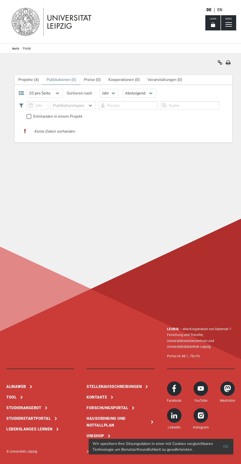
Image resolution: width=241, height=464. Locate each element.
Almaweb (16, 386)
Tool (11, 397)
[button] (220, 63)
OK (225, 446)
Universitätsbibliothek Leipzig (189, 347)
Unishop (95, 436)
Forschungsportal (107, 408)
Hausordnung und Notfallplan (106, 422)
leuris (15, 48)
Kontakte (97, 397)
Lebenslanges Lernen (29, 429)
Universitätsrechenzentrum (187, 341)
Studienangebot (23, 408)
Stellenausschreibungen (114, 386)
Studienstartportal (28, 418)
